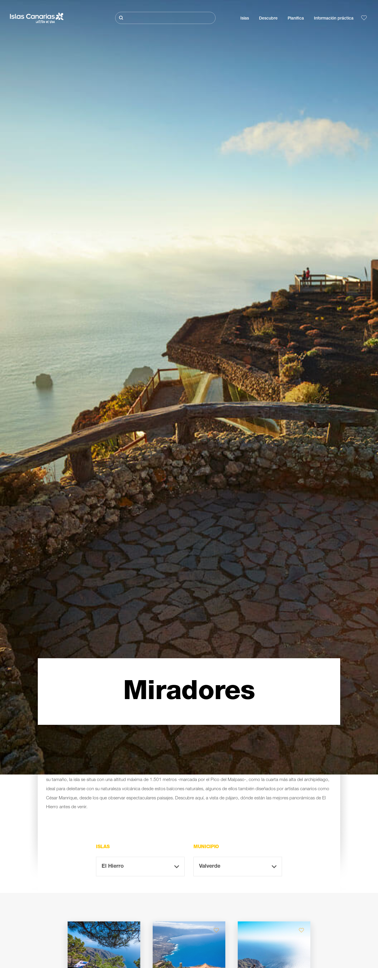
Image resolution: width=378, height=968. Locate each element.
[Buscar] (165, 18)
